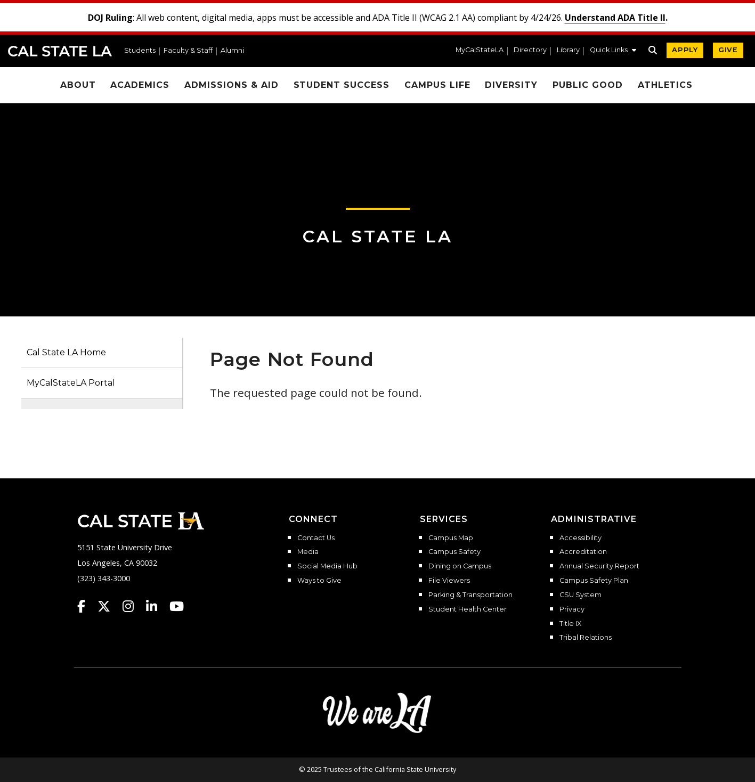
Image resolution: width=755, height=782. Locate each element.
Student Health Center (467, 609)
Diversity (511, 85)
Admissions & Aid (231, 85)
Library (568, 50)
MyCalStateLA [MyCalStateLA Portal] (480, 50)
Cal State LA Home (66, 352)
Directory (530, 50)
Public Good (588, 85)
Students (140, 50)
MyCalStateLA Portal (71, 383)
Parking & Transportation (470, 595)
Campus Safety (454, 552)
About (78, 85)
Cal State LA (60, 51)
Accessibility (580, 538)
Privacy (571, 609)
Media (308, 552)
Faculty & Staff (188, 50)
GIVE (728, 50)
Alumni (232, 50)
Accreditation (583, 552)
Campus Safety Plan (593, 580)
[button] (613, 51)
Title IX (570, 624)
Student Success (341, 85)
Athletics (665, 85)
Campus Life (437, 85)
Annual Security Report (599, 566)
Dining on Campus (459, 566)
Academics (139, 85)
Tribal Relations (585, 637)
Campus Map (450, 538)
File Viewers (449, 580)
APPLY (685, 50)
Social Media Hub (327, 566)
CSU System (580, 595)
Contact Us (316, 538)
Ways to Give (319, 580)
